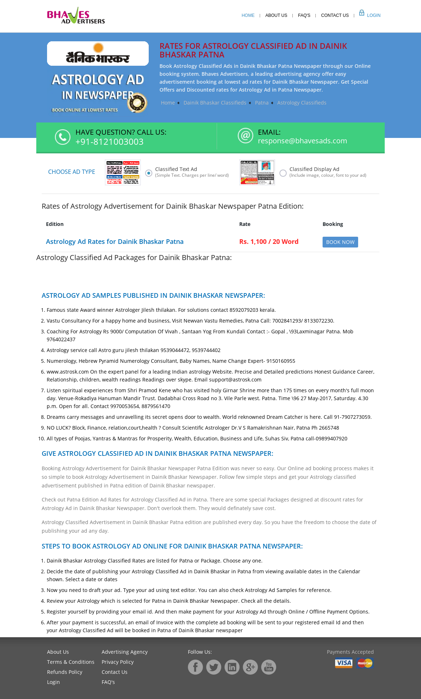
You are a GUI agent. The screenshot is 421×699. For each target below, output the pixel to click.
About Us (276, 15)
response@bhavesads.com (302, 140)
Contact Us (335, 15)
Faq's (304, 15)
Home (248, 15)
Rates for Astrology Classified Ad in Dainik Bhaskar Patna (253, 50)
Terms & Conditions (70, 661)
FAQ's (108, 682)
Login (366, 15)
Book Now (340, 242)
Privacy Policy (118, 661)
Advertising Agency (125, 651)
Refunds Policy (64, 671)
